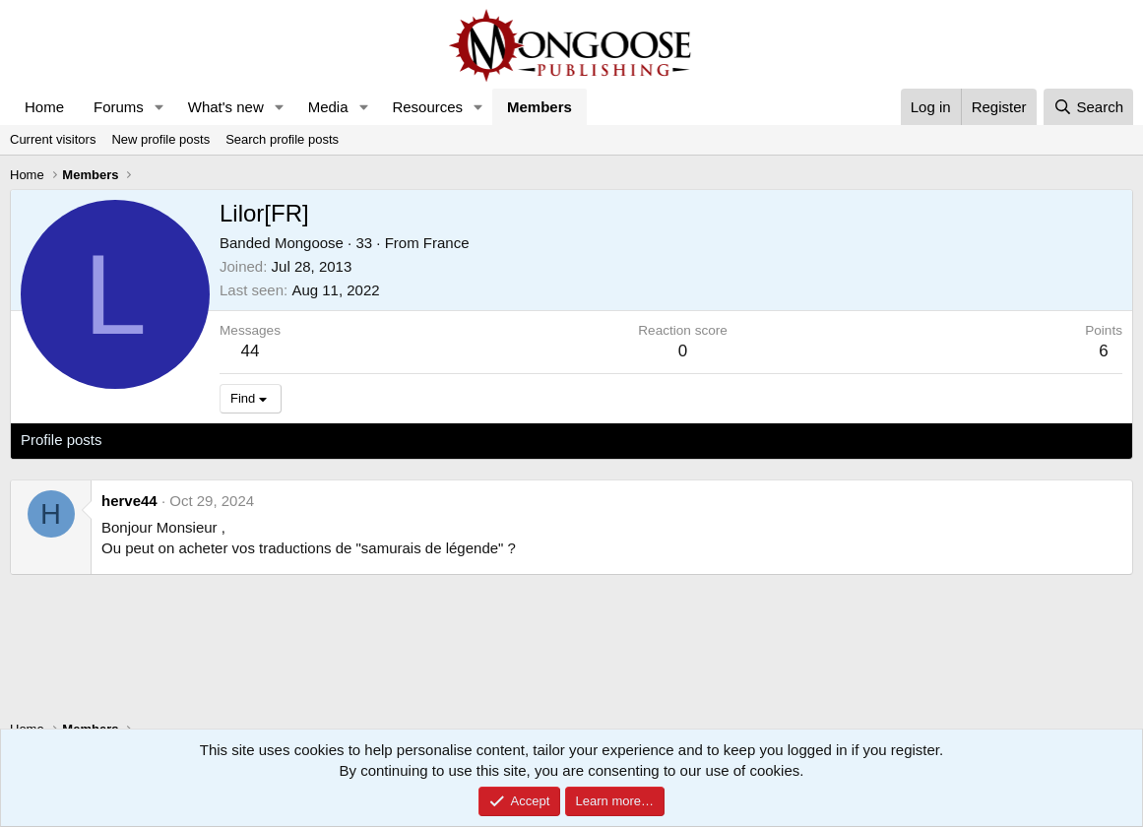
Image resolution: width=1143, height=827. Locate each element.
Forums (119, 106)
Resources (427, 106)
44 (250, 351)
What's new (226, 106)
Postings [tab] (258, 439)
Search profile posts (282, 139)
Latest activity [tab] (167, 439)
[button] (159, 107)
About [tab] (326, 439)
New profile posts (160, 139)
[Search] (1088, 107)
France (446, 242)
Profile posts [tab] (61, 439)
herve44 (129, 500)
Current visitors (52, 139)
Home (44, 106)
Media (328, 106)
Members (539, 106)
